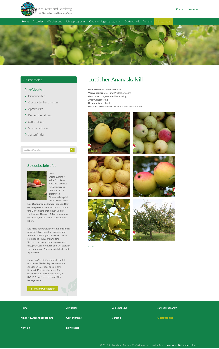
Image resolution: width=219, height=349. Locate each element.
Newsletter (192, 9)
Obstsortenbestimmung (43, 102)
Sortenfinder (36, 134)
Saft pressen (36, 121)
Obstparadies (164, 21)
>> (93, 246)
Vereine (147, 21)
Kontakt (180, 9)
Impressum (171, 345)
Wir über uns (54, 21)
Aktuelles (38, 21)
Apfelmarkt (35, 108)
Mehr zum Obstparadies (44, 288)
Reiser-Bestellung (39, 115)
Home (25, 21)
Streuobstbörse (38, 128)
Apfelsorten (35, 89)
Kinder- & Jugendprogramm (105, 21)
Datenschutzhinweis (188, 345)
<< (90, 246)
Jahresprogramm (75, 21)
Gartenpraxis (132, 21)
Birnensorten (36, 96)
